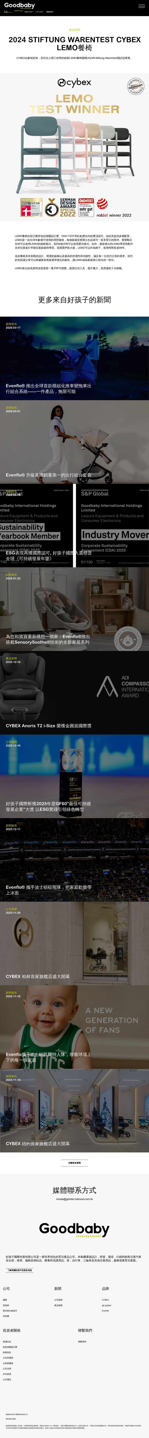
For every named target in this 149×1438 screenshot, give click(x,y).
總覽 (5, 1300)
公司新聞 (58, 1300)
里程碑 (6, 1305)
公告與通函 (8, 1358)
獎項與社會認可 (10, 1311)
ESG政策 (7, 1374)
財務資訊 (7, 1352)
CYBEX (105, 1300)
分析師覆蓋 (8, 1363)
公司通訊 (7, 1379)
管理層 (6, 1316)
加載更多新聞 (74, 1163)
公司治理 (7, 1368)
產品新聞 (58, 1305)
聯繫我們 (49, 12)
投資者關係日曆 (10, 1347)
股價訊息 (7, 1341)
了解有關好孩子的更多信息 (19, 1270)
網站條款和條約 (11, 1419)
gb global (106, 1305)
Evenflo (105, 1311)
